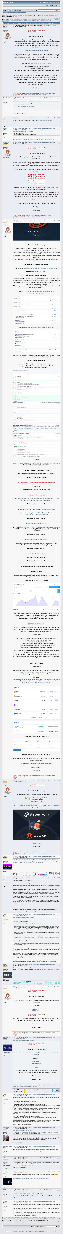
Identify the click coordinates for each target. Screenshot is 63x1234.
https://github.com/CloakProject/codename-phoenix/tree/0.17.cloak (38, 498)
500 (14, 19)
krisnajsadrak (6, 1037)
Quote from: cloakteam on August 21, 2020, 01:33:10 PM (23, 1040)
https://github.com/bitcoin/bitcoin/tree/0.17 (39, 500)
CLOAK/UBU (36, 1011)
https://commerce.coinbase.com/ (20, 108)
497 (9, 19)
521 (3, 20)
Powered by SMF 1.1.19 (24, 1231)
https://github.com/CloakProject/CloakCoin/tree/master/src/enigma (39, 527)
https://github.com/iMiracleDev (41, 63)
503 (20, 19)
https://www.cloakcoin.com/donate (36, 50)
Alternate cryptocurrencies (16, 15)
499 (12, 19)
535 (28, 20)
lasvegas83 (6, 142)
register (18, 7)
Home (6, 12)
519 (48, 19)
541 (39, 20)
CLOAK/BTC (36, 1009)
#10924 (58, 129)
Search (13, 12)
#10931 (58, 965)
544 (44, 20)
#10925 (58, 143)
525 (10, 20)
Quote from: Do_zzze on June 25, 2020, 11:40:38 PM (23, 100)
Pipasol (5, 117)
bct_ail (4, 1157)
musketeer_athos (7, 1146)
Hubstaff (37, 187)
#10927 (58, 780)
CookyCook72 (6, 97)
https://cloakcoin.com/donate (36, 200)
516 (43, 19)
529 (17, 20)
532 (23, 20)
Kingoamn (5, 877)
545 (46, 20)
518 (47, 19)
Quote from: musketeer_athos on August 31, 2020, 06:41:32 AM (25, 1160)
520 (50, 19)
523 (7, 20)
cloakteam (5, 25)
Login (16, 12)
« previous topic (56, 18)
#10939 (58, 1190)
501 (16, 19)
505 (23, 19)
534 (26, 20)
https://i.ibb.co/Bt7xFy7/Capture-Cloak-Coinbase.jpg (24, 106)
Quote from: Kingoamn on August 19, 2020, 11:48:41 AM (23, 917)
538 (34, 20)
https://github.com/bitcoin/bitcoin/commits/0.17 (38, 327)
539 (35, 20)
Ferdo (4, 914)
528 (16, 20)
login (15, 7)
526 (12, 20)
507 (27, 19)
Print (59, 21)
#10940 (58, 1201)
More (24, 12)
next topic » (57, 19)
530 (19, 20)
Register (20, 12)
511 (34, 19)
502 (18, 19)
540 (37, 20)
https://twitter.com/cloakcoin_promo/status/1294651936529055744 (28, 862)
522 (5, 20)
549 (5, 21)
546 (48, 20)
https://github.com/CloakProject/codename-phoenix (40, 268)
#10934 (58, 1094)
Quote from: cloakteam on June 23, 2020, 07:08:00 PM (23, 131)
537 (32, 20)
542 (41, 20)
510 (32, 19)
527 (14, 20)
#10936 (58, 1146)
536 (30, 20)
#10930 (58, 914)
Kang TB (5, 964)
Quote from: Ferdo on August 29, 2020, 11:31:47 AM (22, 1130)
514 (39, 19)
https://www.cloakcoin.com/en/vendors (50, 969)
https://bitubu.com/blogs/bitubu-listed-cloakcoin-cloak (25, 1086)
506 (25, 19)
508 (29, 19)
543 (43, 20)
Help (10, 12)
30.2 (18, 10)
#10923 (58, 117)
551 (8, 21)
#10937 (58, 1158)
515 (41, 19)
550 (7, 21)
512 (36, 19)
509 (30, 19)
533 (25, 20)
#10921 (58, 26)
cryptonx (5, 856)
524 (8, 20)
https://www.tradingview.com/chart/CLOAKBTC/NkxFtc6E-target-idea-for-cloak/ (31, 1178)
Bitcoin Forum (5, 15)
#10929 (58, 877)
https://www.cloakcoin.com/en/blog (45, 120)
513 (38, 19)
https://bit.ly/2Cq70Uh (40, 798)
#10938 (58, 1171)
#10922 (58, 98)
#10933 (58, 1037)
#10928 (58, 857)
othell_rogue (6, 1127)
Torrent (20, 10)
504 (21, 19)
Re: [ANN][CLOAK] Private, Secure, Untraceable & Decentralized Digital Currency (36, 25)
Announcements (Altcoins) (29, 15)
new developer (20, 162)
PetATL (5, 1171)
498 (10, 19)
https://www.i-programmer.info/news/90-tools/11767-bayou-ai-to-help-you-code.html (35, 139)
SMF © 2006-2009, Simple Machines (36, 1231)
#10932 (58, 986)
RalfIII (4, 1189)
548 (3, 21)
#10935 (58, 1128)
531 (21, 20)
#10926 (58, 220)
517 (45, 19)
